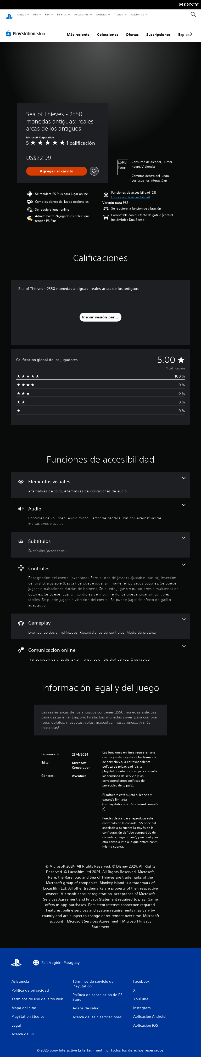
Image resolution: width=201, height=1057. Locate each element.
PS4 (47, 14)
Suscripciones (158, 29)
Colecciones (107, 29)
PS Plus (62, 14)
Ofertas (132, 29)
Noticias (101, 14)
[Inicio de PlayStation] (9, 14)
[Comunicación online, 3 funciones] (100, 648)
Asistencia (137, 14)
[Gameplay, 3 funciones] (100, 621)
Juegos (21, 14)
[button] (130, 192)
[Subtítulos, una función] (100, 540)
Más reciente (78, 29)
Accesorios (81, 14)
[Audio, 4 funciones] (100, 510)
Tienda (118, 14)
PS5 (35, 14)
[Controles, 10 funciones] (100, 580)
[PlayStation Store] (27, 28)
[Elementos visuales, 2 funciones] (100, 480)
